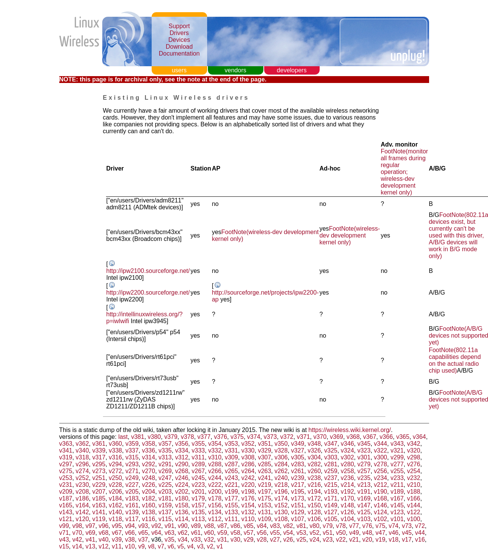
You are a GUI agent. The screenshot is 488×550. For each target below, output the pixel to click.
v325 (330, 450)
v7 (161, 546)
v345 (364, 443)
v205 (132, 491)
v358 (148, 443)
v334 (182, 450)
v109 (264, 519)
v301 (364, 457)
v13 (90, 546)
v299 (397, 457)
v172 (314, 498)
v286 (248, 464)
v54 (288, 532)
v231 (66, 484)
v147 (364, 505)
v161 (132, 505)
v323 (364, 450)
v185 (99, 498)
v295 (99, 464)
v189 (397, 491)
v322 (380, 450)
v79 (328, 526)
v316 (115, 457)
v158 (182, 505)
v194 (314, 491)
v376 (220, 437)
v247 (165, 478)
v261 (297, 471)
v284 (281, 464)
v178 (215, 498)
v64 (156, 532)
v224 (182, 484)
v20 (367, 539)
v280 (347, 464)
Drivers (179, 33)
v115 (165, 519)
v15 (64, 546)
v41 (90, 539)
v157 (198, 505)
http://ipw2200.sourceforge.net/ (148, 292)
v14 (77, 546)
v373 (270, 437)
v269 (165, 471)
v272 (115, 471)
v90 (183, 526)
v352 (248, 443)
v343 (397, 443)
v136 (182, 512)
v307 (264, 457)
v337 (132, 450)
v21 (354, 539)
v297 (66, 464)
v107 (297, 519)
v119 (99, 519)
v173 (297, 498)
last (123, 437)
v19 (380, 539)
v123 (397, 512)
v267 (198, 471)
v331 (231, 450)
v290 (182, 464)
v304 (314, 457)
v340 (82, 450)
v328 (281, 450)
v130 (281, 512)
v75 (380, 526)
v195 (297, 491)
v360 (115, 443)
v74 (394, 526)
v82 (288, 526)
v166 (413, 498)
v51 (328, 532)
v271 (132, 471)
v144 (413, 505)
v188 (413, 491)
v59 (222, 532)
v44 (420, 532)
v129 (297, 512)
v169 (364, 498)
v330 (248, 450)
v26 (288, 539)
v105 (330, 519)
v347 (330, 443)
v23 (328, 539)
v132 (248, 512)
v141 (99, 512)
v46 (394, 532)
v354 (215, 443)
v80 (315, 526)
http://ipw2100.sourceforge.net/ (148, 271)
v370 (319, 437)
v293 (132, 464)
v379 (170, 437)
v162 (115, 505)
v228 (115, 484)
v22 (341, 539)
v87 (222, 526)
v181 (165, 498)
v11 (117, 546)
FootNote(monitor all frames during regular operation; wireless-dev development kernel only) (404, 172)
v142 (82, 512)
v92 (156, 526)
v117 (132, 519)
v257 (364, 471)
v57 (249, 532)
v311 (198, 457)
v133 (231, 512)
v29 (249, 539)
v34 (183, 539)
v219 (264, 484)
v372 (286, 437)
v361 (99, 443)
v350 (281, 443)
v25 (301, 539)
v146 (380, 505)
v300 (380, 457)
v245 (198, 478)
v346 (347, 443)
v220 (248, 484)
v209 (66, 491)
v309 (231, 457)
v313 (165, 457)
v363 (66, 443)
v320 (413, 450)
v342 (413, 443)
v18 (394, 539)
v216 (314, 484)
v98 (77, 526)
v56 (262, 532)
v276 (413, 464)
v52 (315, 532)
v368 (353, 437)
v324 (347, 450)
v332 (215, 450)
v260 (314, 471)
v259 (330, 471)
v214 (347, 484)
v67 (117, 532)
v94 (130, 526)
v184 (115, 498)
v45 (407, 532)
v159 (165, 505)
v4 (190, 546)
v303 (330, 457)
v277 (397, 464)
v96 (104, 526)
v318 (82, 457)
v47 (380, 532)
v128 (314, 512)
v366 (386, 437)
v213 (364, 484)
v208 (82, 491)
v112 (215, 519)
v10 (130, 546)
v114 (182, 519)
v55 (275, 532)
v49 (354, 532)
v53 (301, 532)
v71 (64, 532)
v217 (297, 484)
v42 (77, 539)
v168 (380, 498)
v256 (380, 471)
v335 (165, 450)
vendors (235, 70)
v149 (330, 505)
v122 (413, 512)
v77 (354, 526)
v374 (253, 437)
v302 (347, 457)
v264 (248, 471)
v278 (380, 464)
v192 (347, 491)
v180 (182, 498)
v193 (330, 491)
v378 (187, 437)
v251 (99, 478)
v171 (330, 498)
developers (291, 70)
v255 (397, 471)
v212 (380, 484)
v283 (297, 464)
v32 (209, 539)
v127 (330, 512)
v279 (364, 464)
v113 (198, 519)
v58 (235, 532)
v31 (222, 539)
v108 (281, 519)
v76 (367, 526)
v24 (315, 539)
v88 (209, 526)
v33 (196, 539)
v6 (171, 546)
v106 (314, 519)
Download (179, 46)
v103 (364, 519)
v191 (364, 491)
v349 (297, 443)
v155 (231, 505)
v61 (196, 532)
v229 (99, 484)
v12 (104, 546)
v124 (380, 512)
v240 (281, 478)
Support (179, 26)
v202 (182, 491)
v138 (148, 512)
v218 (281, 484)
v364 (419, 437)
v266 (215, 471)
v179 (198, 498)
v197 (264, 491)
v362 (82, 443)
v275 (66, 471)
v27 (275, 539)
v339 (99, 450)
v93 (143, 526)
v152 (281, 505)
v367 (369, 437)
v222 (215, 484)
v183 (132, 498)
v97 (90, 526)
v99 (64, 526)
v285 (264, 464)
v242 (248, 478)
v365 (402, 437)
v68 (104, 532)
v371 (303, 437)
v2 (210, 546)
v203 (165, 491)
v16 (420, 539)
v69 (90, 532)
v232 (413, 478)
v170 (347, 498)
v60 (209, 532)
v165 (66, 505)
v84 (262, 526)
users (179, 70)
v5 (180, 546)
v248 (148, 478)
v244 (215, 478)
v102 (380, 519)
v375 (237, 437)
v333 (198, 450)
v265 (231, 471)
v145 (397, 505)
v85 (249, 526)
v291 (165, 464)
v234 (380, 478)
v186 (82, 498)
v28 (262, 539)
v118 (115, 519)
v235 (364, 478)
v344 (380, 443)
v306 (281, 457)
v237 (330, 478)
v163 (99, 505)
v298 (413, 457)
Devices (179, 40)
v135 (198, 512)
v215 (330, 484)
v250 (115, 478)
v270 (148, 471)
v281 (330, 464)
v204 (148, 491)
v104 (347, 519)
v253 (66, 478)
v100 (413, 519)
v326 (314, 450)
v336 (148, 450)
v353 (231, 443)
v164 (82, 505)
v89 (196, 526)
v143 (66, 512)
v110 (248, 519)
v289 (198, 464)
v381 (137, 437)
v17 (407, 539)
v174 (281, 498)
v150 (314, 505)
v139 (132, 512)
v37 (143, 539)
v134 (215, 512)
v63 (169, 532)
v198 (248, 491)
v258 (347, 471)
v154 (248, 505)
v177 (231, 498)
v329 (264, 450)
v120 (82, 519)
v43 (64, 539)
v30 (235, 539)
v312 (182, 457)
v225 (165, 484)
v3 (200, 546)
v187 (66, 498)
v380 (154, 437)
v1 (220, 546)
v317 (99, 457)
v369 (336, 437)
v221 (231, 484)
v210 (413, 484)
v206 (115, 491)
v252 (82, 478)
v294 (115, 464)
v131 (264, 512)
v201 (198, 491)
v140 (115, 512)
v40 (104, 539)
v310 (215, 457)
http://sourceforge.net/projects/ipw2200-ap (265, 296)
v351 (264, 443)
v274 (82, 471)
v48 (367, 532)
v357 (165, 443)
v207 (99, 491)
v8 (151, 546)
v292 (148, 464)
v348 (314, 443)
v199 (231, 491)
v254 (413, 471)
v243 (231, 478)
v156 (215, 505)
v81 (301, 526)
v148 (347, 505)
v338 (115, 450)
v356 (182, 443)
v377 (204, 437)
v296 (82, 464)
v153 (264, 505)
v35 (169, 539)
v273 (99, 471)
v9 (141, 546)
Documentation (179, 53)
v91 (169, 526)
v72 (420, 526)
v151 (297, 505)
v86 (235, 526)
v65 (143, 532)
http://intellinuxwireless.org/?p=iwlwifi (144, 317)
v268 (182, 471)
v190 (380, 491)
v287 (231, 464)
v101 (397, 519)
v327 (297, 450)
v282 (314, 464)
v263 (264, 471)
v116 (148, 519)
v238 (314, 478)
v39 (117, 539)
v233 (397, 478)
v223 (198, 484)
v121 (66, 519)
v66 (130, 532)
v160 (148, 505)
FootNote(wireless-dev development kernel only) (349, 235)
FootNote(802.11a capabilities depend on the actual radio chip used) (455, 360)
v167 (397, 498)
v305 (297, 457)
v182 (148, 498)
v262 (281, 471)
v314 (148, 457)
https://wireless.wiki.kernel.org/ (350, 430)
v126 (347, 512)
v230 (82, 484)
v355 (198, 443)
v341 (66, 450)
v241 (264, 478)
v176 (248, 498)
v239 (297, 478)
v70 (77, 532)
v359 (132, 443)
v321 (397, 450)
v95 (117, 526)
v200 (215, 491)
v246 (182, 478)
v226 (148, 484)
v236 (347, 478)
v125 (364, 512)
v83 (275, 526)
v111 (231, 519)
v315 (132, 457)
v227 (132, 484)
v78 (341, 526)
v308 (248, 457)
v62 (183, 532)
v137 (165, 512)
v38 (130, 539)
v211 (397, 484)
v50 (341, 532)
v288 (215, 464)
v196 (281, 491)
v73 (407, 526)
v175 (264, 498)
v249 (132, 478)
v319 (66, 457)
